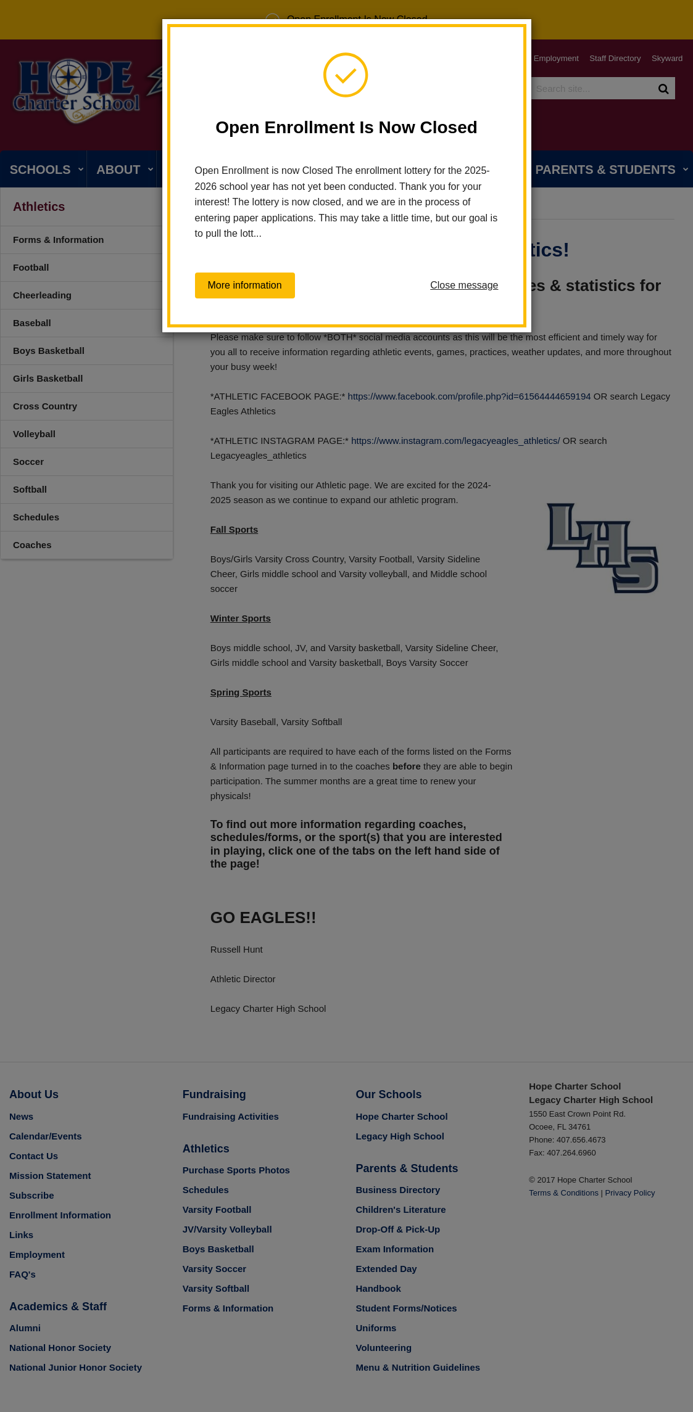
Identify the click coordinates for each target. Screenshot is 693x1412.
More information (245, 286)
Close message (464, 285)
